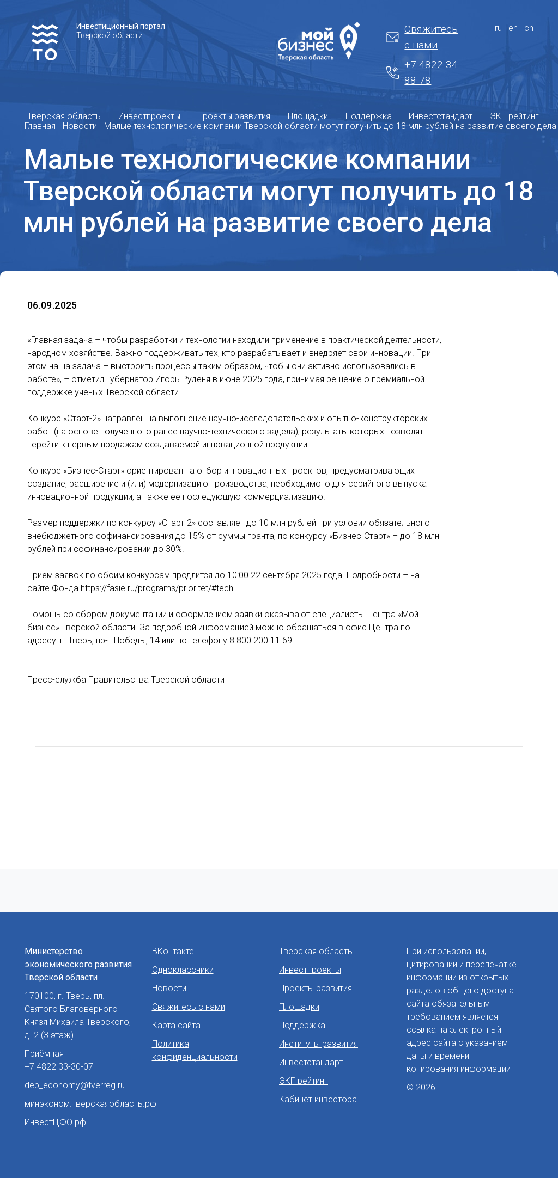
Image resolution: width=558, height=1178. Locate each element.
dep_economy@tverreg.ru (75, 1085)
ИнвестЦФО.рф (55, 1122)
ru (498, 28)
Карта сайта (176, 1025)
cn (528, 28)
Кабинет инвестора (318, 1099)
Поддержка (368, 116)
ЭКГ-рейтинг (514, 116)
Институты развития (318, 1044)
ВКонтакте (173, 951)
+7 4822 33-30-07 (59, 1067)
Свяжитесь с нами (422, 37)
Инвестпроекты (149, 116)
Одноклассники (183, 970)
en (513, 28)
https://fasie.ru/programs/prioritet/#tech (157, 588)
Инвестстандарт (440, 116)
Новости (169, 988)
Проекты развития (233, 116)
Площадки (308, 116)
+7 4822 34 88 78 (422, 72)
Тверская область (64, 116)
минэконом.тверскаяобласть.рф (90, 1104)
